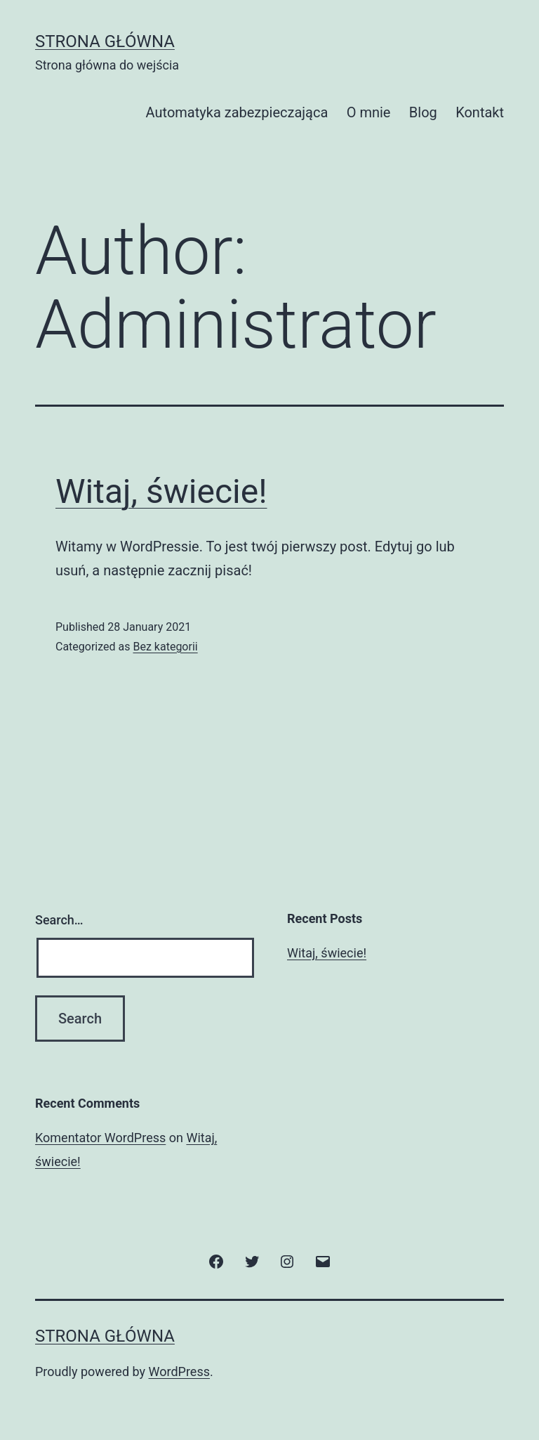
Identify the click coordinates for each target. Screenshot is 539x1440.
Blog (423, 112)
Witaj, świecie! (161, 491)
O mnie (369, 112)
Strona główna (105, 41)
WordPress (179, 1371)
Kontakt (479, 112)
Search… (59, 919)
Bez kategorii (165, 646)
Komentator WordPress (100, 1137)
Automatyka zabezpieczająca (237, 112)
